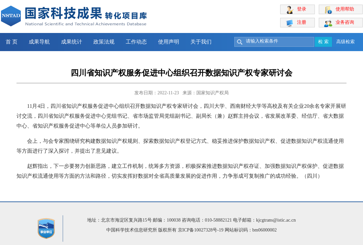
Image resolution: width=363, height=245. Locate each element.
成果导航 (39, 42)
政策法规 (104, 42)
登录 (301, 9)
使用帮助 (345, 9)
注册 (301, 22)
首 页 (11, 42)
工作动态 (136, 42)
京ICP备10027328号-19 (200, 230)
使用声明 (168, 42)
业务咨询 (345, 22)
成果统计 (71, 42)
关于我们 (201, 42)
